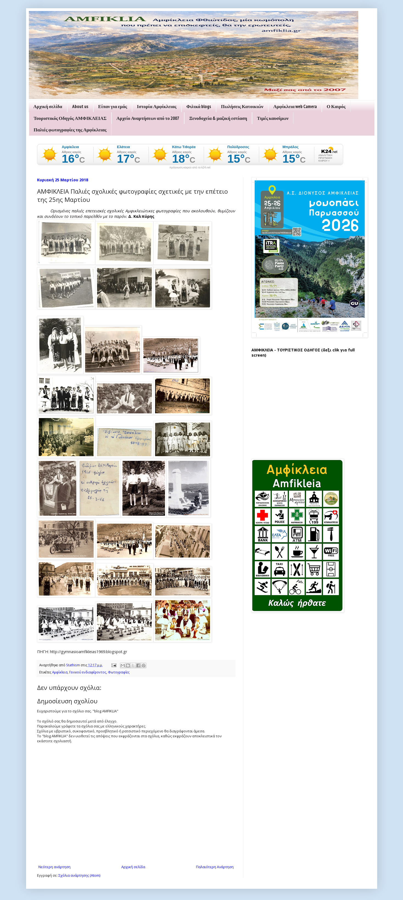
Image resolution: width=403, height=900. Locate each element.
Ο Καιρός (336, 106)
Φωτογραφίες (119, 672)
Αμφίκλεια (60, 672)
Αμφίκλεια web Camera (295, 106)
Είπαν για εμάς (112, 106)
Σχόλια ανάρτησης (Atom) (79, 875)
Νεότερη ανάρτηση (54, 866)
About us (80, 106)
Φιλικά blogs (198, 106)
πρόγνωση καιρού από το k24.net (190, 167)
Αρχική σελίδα (47, 106)
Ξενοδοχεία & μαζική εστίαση (218, 118)
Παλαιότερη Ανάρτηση (215, 866)
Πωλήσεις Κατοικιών (242, 106)
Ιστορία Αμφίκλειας (157, 106)
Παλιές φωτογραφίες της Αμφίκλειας (70, 130)
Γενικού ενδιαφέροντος (87, 672)
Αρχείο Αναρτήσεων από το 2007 (147, 118)
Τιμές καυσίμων (273, 118)
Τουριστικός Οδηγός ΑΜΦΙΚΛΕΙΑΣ (70, 118)
